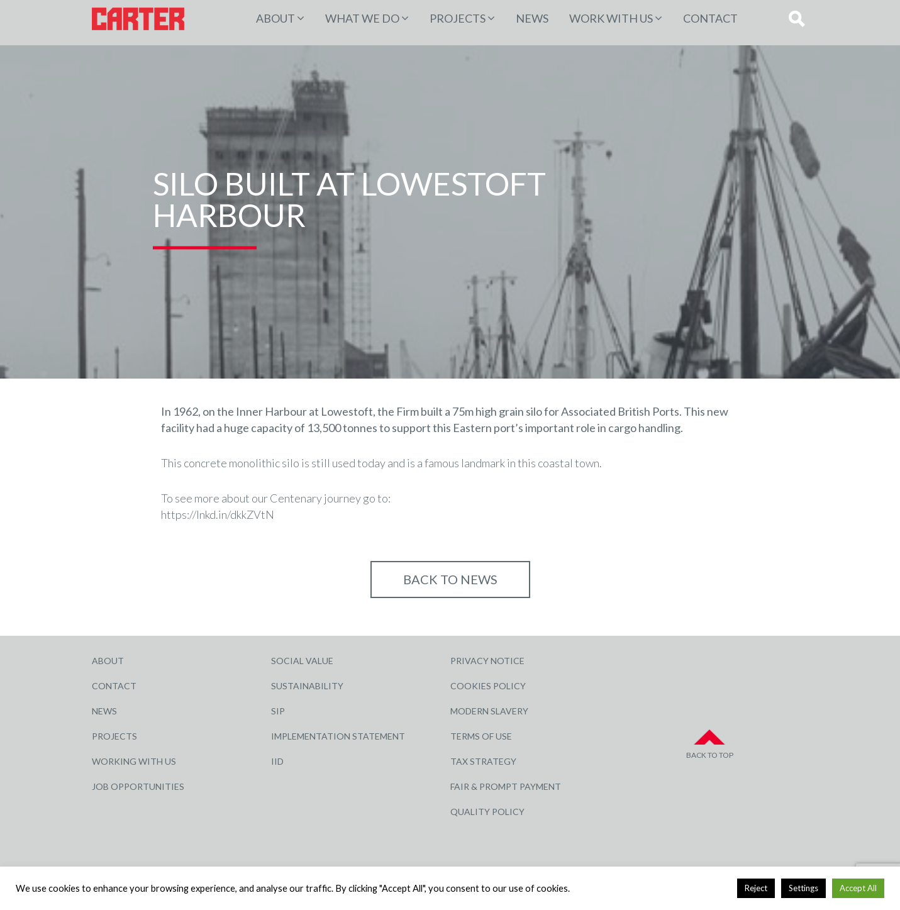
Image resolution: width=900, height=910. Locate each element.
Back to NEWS (450, 579)
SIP (278, 711)
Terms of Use (481, 736)
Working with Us (134, 761)
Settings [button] (803, 888)
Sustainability (307, 685)
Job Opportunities (138, 786)
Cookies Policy (488, 685)
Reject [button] (756, 888)
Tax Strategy (483, 761)
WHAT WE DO (362, 18)
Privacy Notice (487, 660)
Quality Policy (487, 811)
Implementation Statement (338, 736)
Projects (114, 736)
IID (277, 761)
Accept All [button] (858, 888)
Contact (710, 18)
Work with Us (611, 18)
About (275, 18)
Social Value (302, 660)
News (532, 18)
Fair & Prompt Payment (505, 786)
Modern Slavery (489, 711)
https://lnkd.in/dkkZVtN (217, 514)
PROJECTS (458, 18)
